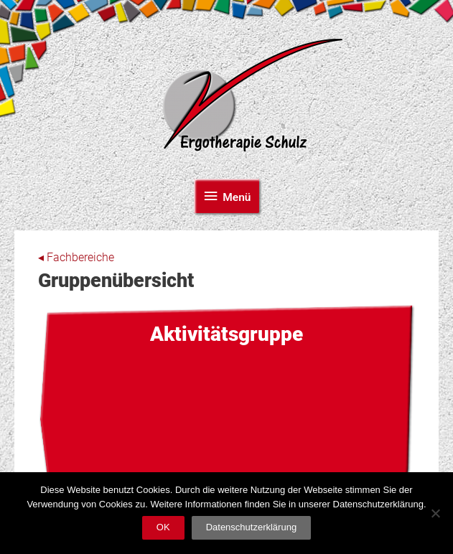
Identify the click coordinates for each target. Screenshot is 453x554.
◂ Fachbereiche (76, 257)
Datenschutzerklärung (251, 527)
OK (163, 527)
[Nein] (435, 513)
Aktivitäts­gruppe (226, 334)
